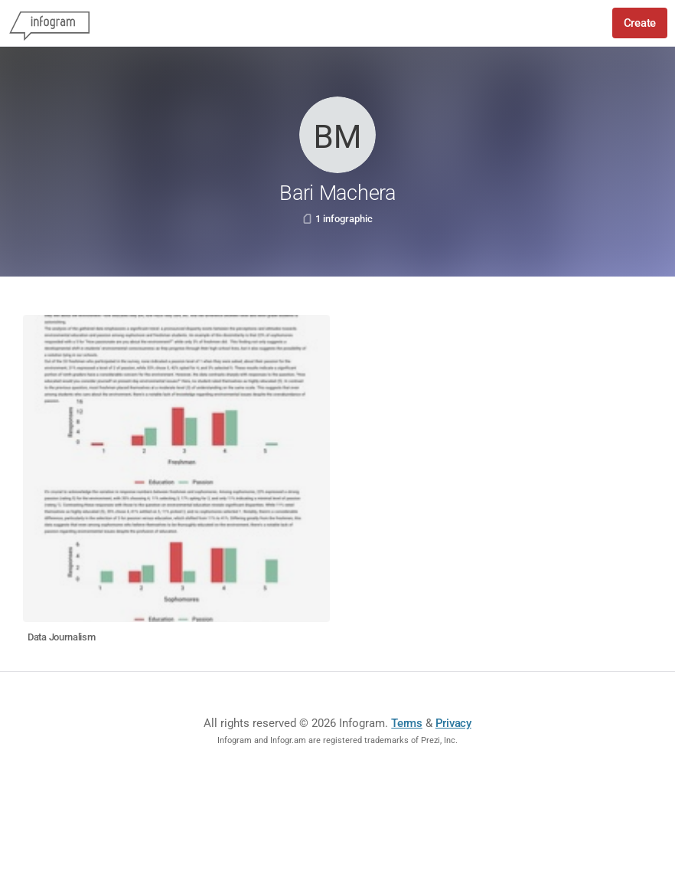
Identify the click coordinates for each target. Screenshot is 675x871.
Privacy (453, 723)
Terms (406, 723)
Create (640, 23)
